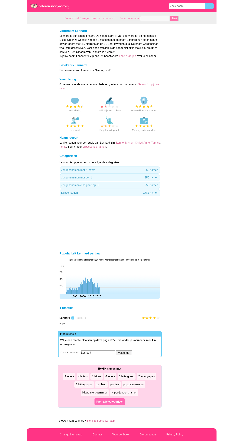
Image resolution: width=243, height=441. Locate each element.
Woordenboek (120, 434)
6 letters (110, 376)
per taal (114, 384)
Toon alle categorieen (109, 401)
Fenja (63, 146)
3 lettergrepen (84, 384)
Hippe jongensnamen (124, 392)
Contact (97, 434)
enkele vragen (127, 56)
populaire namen (133, 384)
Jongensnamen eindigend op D (109, 185)
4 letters (83, 376)
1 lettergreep (126, 376)
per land (101, 384)
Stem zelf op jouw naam (101, 420)
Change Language (71, 434)
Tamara (155, 142)
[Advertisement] (40, 74)
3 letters (69, 376)
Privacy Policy (174, 434)
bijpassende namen (94, 146)
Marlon (129, 142)
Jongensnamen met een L (109, 178)
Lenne (120, 142)
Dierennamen (148, 434)
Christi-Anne (142, 142)
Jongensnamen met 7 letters (109, 170)
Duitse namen (109, 193)
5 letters (96, 376)
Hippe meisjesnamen (94, 392)
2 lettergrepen (146, 376)
